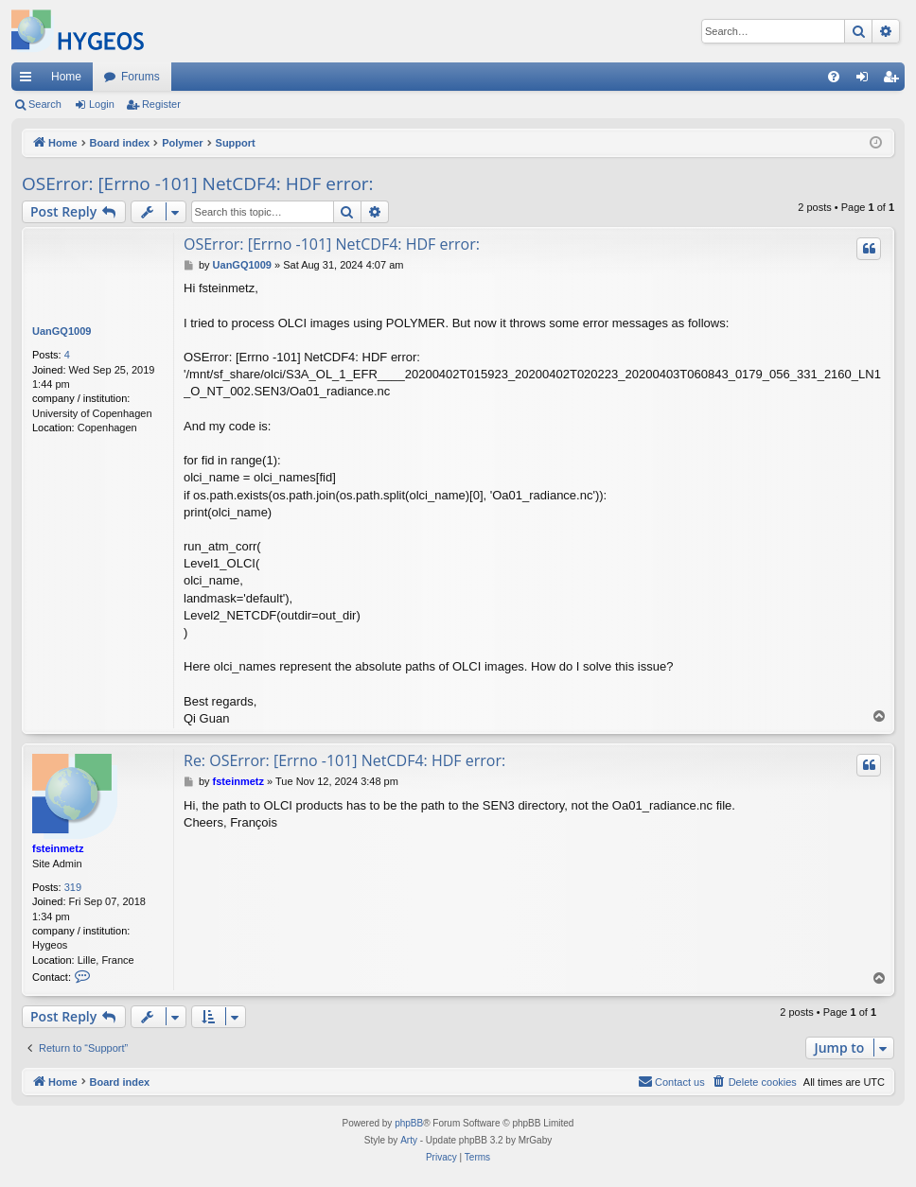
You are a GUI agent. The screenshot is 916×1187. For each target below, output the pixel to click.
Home (66, 76)
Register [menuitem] (895, 80)
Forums (140, 76)
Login (101, 104)
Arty (408, 1140)
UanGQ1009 (61, 331)
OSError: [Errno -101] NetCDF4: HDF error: (198, 183)
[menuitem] (833, 76)
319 (72, 887)
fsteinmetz (57, 848)
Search (45, 104)
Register (161, 104)
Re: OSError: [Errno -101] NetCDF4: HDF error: (344, 760)
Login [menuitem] (866, 80)
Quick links (29, 80)
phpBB (409, 1123)
